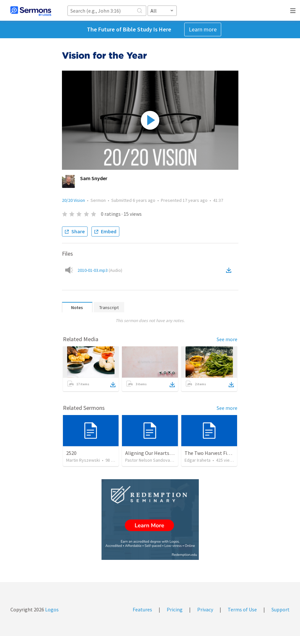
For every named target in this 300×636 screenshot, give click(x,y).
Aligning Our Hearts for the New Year (166, 453)
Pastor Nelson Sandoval (148, 460)
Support (280, 609)
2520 (71, 453)
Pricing (175, 609)
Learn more (203, 29)
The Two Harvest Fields (210, 453)
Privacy (205, 609)
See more (227, 339)
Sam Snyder (93, 178)
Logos (51, 609)
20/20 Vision (73, 200)
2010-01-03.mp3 (100, 270)
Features (142, 609)
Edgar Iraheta (197, 460)
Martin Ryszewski (83, 460)
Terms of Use (242, 609)
